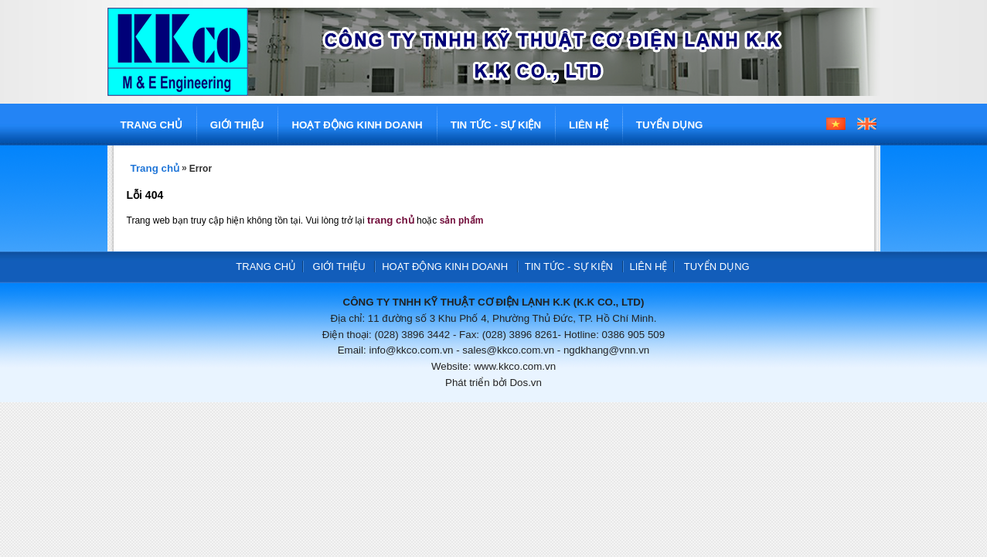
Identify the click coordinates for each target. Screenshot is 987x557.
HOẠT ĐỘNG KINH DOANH (356, 125)
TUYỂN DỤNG (669, 125)
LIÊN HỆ (588, 125)
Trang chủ (155, 168)
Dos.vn (525, 382)
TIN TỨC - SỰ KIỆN (496, 125)
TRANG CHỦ (151, 125)
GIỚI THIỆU (237, 125)
